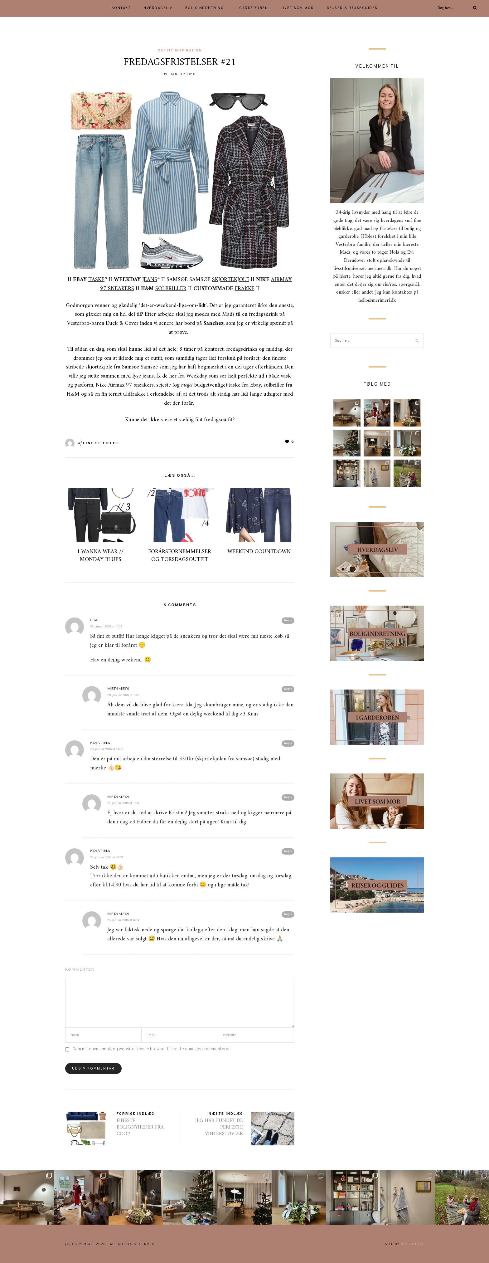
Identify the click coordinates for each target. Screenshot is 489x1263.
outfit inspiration (180, 50)
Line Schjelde (101, 443)
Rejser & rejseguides (352, 8)
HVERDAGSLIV (157, 8)
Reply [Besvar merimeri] (288, 689)
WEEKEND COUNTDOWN (259, 552)
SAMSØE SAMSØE (208, 280)
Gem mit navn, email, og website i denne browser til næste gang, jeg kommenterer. (151, 1049)
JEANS (149, 280)
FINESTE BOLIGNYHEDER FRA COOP (140, 1127)
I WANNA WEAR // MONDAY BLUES (100, 555)
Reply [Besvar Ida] (288, 620)
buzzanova (412, 1244)
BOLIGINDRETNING (204, 8)
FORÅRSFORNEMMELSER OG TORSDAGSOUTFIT (179, 555)
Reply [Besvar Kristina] (288, 743)
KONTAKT (121, 8)
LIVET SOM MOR (297, 8)
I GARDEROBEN (252, 8)
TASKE (96, 280)
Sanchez (213, 323)
